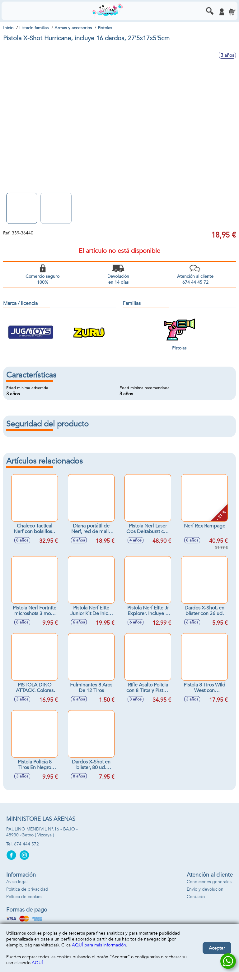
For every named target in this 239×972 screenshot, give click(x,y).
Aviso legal (16, 882)
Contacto (196, 897)
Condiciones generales (209, 882)
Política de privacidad (27, 889)
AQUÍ (37, 963)
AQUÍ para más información (99, 945)
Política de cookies (24, 897)
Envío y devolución (205, 889)
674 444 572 (26, 844)
